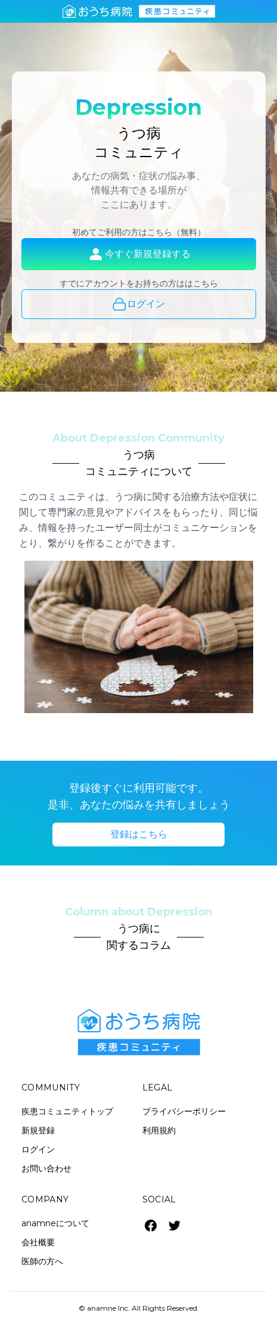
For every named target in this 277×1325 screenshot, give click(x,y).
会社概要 (38, 1242)
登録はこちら (138, 834)
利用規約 (159, 1130)
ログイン (138, 304)
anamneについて (55, 1223)
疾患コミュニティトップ (67, 1111)
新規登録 (38, 1130)
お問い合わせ (46, 1168)
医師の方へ (42, 1261)
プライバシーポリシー (184, 1111)
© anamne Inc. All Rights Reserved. (139, 1308)
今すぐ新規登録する (139, 254)
